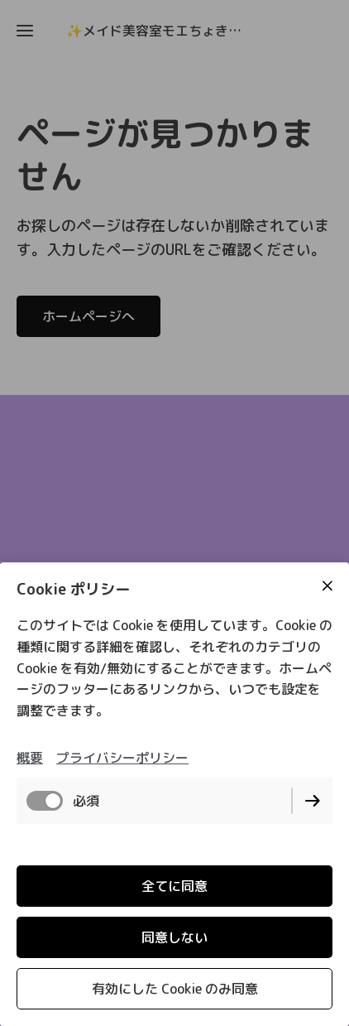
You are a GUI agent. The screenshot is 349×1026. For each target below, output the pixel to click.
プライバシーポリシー (122, 758)
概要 (30, 758)
